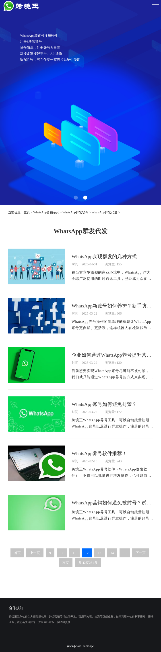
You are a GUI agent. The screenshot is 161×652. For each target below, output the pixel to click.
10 (62, 558)
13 (99, 558)
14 (112, 558)
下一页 (141, 558)
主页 (27, 212)
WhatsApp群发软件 (75, 212)
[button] (76, 198)
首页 (17, 558)
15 (124, 558)
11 (74, 558)
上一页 (35, 558)
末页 (65, 568)
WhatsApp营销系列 (46, 212)
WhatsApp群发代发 (105, 212)
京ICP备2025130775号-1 (81, 646)
